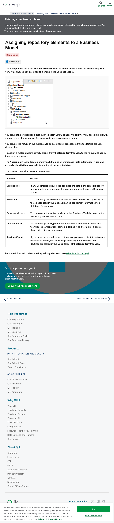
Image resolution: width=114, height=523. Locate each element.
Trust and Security (16, 410)
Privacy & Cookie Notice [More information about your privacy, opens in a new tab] (50, 519)
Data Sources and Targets (20, 435)
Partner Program (15, 473)
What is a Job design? (77, 253)
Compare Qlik (14, 426)
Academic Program (17, 469)
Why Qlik (11, 406)
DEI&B (10, 465)
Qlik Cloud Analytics (17, 379)
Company (12, 453)
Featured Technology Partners (22, 430)
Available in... (15, 61)
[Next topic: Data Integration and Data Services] (85, 299)
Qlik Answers (14, 383)
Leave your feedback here (22, 285)
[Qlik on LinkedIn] (98, 501)
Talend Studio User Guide (21, 13)
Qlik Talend (13, 359)
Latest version (53, 31)
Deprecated (12, 55)
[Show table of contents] (6, 13)
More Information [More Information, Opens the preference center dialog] (93, 515)
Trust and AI (13, 418)
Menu (110, 5)
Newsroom (13, 482)
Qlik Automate (14, 392)
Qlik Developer (15, 323)
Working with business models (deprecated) (56, 13)
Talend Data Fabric (17, 367)
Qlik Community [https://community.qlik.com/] (78, 501)
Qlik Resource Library (18, 340)
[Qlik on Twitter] (92, 501)
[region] (56, 513)
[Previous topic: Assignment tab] (29, 299)
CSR (9, 461)
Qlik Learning (14, 332)
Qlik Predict (13, 388)
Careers (11, 478)
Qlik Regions (13, 439)
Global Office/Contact (18, 486)
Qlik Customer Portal (17, 336)
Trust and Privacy (16, 414)
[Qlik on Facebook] (104, 501)
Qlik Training (13, 327)
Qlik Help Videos (15, 319)
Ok (93, 509)
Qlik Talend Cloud (16, 363)
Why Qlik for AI (14, 422)
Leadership (13, 457)
